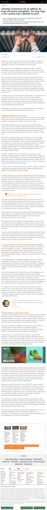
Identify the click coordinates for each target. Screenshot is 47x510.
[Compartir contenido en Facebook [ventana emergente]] (33, 57)
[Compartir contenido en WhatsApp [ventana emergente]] (41, 57)
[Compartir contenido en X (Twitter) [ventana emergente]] (36, 57)
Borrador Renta (18, 464)
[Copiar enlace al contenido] (44, 57)
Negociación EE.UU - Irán (26, 461)
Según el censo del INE (11, 252)
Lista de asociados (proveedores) (7, 504)
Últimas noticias (28, 464)
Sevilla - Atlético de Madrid (11, 459)
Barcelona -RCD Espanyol (26, 459)
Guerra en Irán (6, 461)
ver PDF (29, 344)
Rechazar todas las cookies (26, 507)
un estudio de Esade (29, 402)
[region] (23, 497)
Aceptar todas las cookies (39, 507)
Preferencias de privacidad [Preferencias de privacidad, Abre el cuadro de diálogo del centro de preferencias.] (7, 507)
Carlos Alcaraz (14, 461)
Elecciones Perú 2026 (39, 461)
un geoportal (36, 265)
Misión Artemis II (38, 459)
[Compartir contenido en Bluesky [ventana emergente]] (38, 57)
